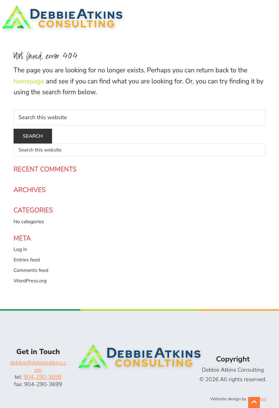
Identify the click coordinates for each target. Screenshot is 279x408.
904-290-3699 (43, 377)
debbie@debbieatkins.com (38, 366)
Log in (20, 249)
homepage (29, 81)
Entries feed (27, 260)
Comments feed (31, 270)
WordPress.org (30, 280)
